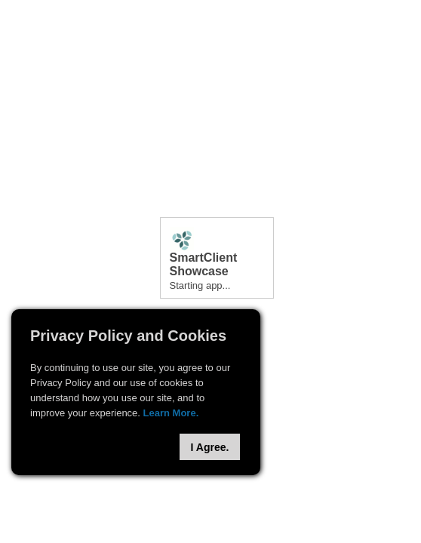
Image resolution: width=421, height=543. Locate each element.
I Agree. (210, 447)
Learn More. (171, 413)
